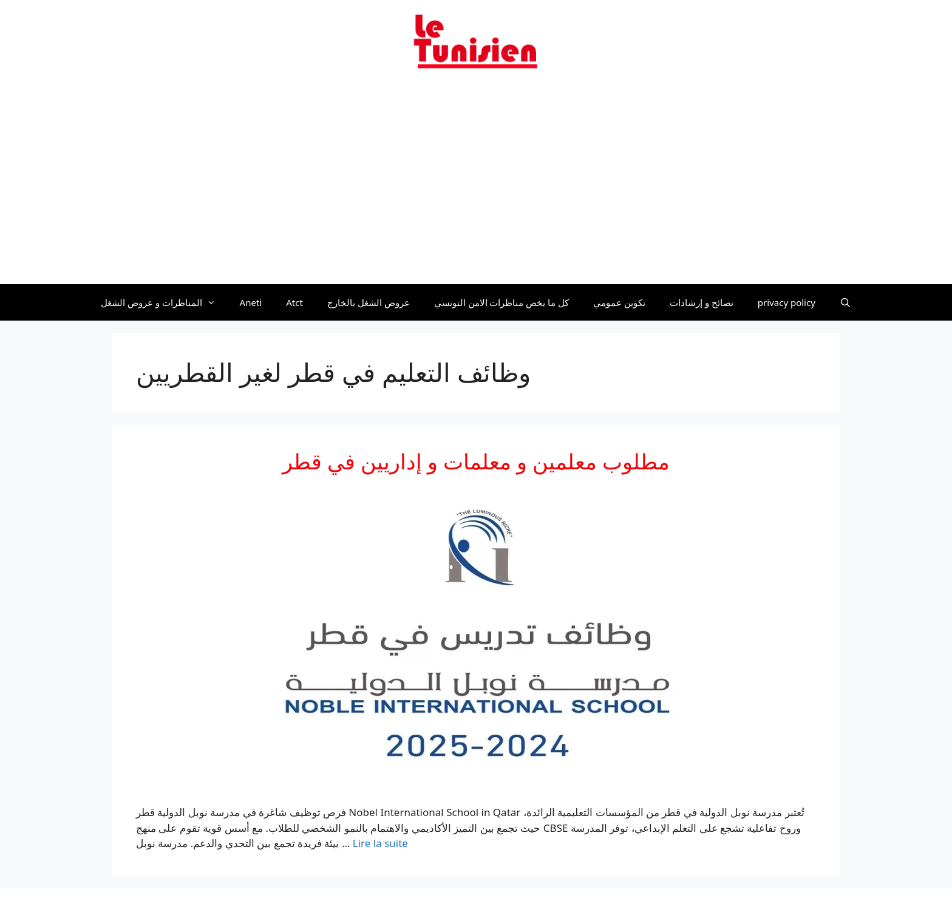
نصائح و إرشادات (701, 302)
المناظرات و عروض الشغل (164, 302)
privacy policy (786, 302)
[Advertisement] (476, 184)
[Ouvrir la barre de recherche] (845, 302)
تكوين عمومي (619, 302)
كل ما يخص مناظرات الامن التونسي (502, 302)
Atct (294, 302)
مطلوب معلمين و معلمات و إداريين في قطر (476, 461)
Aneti (251, 302)
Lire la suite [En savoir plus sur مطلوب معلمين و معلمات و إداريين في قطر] (380, 843)
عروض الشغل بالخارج (368, 302)
